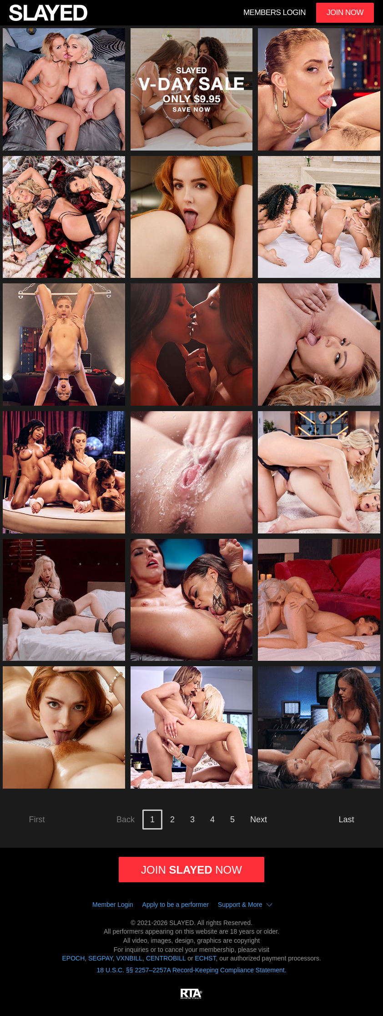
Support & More (247, 905)
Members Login (274, 12)
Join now (191, 870)
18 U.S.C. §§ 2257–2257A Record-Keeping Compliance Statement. (191, 970)
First (37, 819)
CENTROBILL (166, 958)
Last (346, 819)
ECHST (205, 958)
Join (345, 12)
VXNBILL (129, 958)
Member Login (112, 904)
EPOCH (73, 958)
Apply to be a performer (175, 904)
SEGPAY (100, 958)
